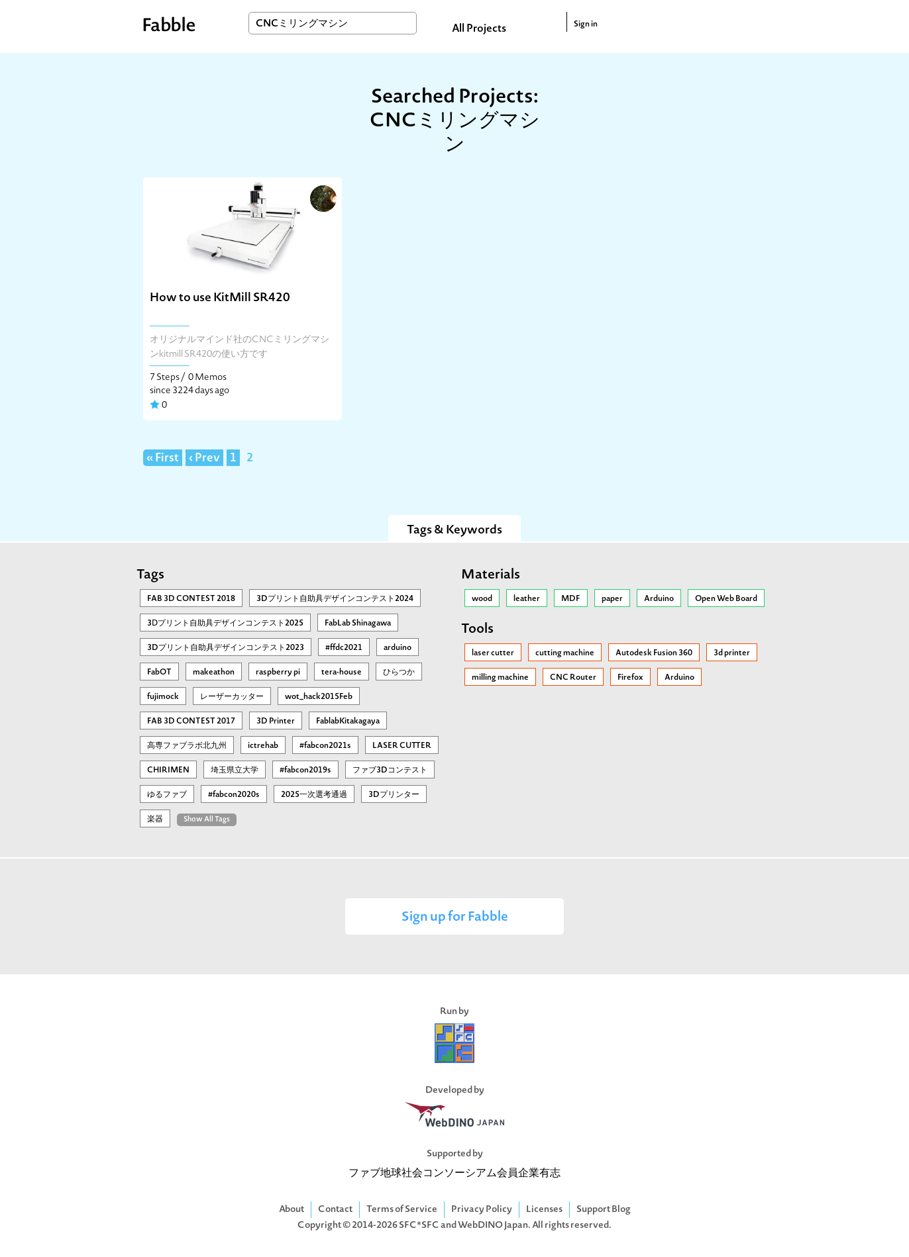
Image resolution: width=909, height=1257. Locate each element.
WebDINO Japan (493, 1226)
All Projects (479, 29)
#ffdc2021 (343, 648)
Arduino (659, 599)
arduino (397, 648)
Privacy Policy (481, 1210)
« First (162, 459)
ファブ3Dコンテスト (389, 770)
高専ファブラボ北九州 (187, 746)
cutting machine (564, 653)
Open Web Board (726, 599)
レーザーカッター (232, 697)
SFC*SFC (419, 1226)
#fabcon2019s (305, 770)
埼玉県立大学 (234, 770)
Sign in (586, 24)
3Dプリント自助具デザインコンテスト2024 (334, 599)
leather (526, 599)
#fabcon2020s (234, 795)
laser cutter (493, 653)
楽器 (155, 819)
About (291, 1210)
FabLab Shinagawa (358, 624)
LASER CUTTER (401, 746)
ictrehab (263, 746)
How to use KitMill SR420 (220, 298)
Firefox (630, 678)
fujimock (163, 697)
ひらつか (399, 672)
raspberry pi (278, 672)
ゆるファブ (167, 795)
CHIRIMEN (168, 770)
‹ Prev (204, 459)
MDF (570, 599)
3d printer (732, 653)
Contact (335, 1210)
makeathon (214, 672)
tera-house (341, 672)
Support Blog (603, 1210)
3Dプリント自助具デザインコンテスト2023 (225, 648)
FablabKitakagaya (348, 721)
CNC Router (573, 678)
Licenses (544, 1210)
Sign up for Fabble (454, 918)
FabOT (159, 672)
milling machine (500, 678)
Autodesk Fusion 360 (653, 653)
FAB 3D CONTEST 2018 (191, 599)
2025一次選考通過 (314, 795)
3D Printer (275, 721)
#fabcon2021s (325, 746)
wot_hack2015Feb (318, 697)
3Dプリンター (393, 795)
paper (612, 599)
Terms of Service (401, 1210)
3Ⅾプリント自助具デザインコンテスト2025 (225, 624)
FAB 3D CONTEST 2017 (191, 721)
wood (482, 599)
